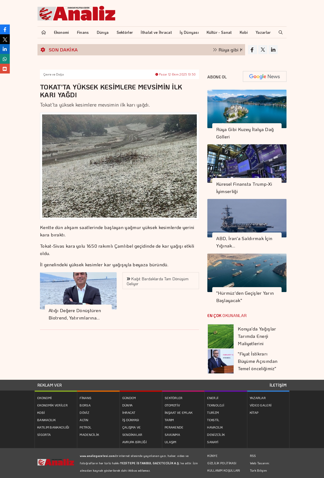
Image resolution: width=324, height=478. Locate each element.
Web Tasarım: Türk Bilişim (260, 466)
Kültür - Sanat (219, 32)
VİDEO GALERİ (261, 405)
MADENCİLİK (89, 434)
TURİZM (213, 412)
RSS (253, 455)
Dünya (103, 32)
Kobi (244, 32)
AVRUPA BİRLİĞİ (134, 442)
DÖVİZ (84, 412)
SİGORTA (44, 434)
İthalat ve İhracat (156, 32)
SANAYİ (212, 442)
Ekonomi (61, 32)
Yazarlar (263, 32)
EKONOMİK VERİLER (52, 405)
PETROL (85, 427)
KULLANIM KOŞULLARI (223, 470)
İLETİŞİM (278, 385)
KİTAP (254, 412)
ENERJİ (212, 398)
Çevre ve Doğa (53, 74)
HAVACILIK (215, 427)
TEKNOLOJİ (215, 405)
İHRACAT (129, 412)
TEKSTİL (213, 420)
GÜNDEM (129, 398)
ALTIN (84, 420)
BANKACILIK (46, 420)
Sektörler (125, 32)
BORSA (85, 405)
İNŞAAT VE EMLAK (179, 412)
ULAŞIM (170, 442)
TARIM (169, 420)
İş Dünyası (189, 32)
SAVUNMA (172, 434)
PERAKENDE (174, 427)
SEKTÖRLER (174, 398)
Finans (83, 32)
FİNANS (85, 398)
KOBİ (41, 412)
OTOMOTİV (172, 405)
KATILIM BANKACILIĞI (53, 427)
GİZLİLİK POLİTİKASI (221, 463)
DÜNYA (127, 405)
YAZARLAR (258, 398)
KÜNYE (212, 456)
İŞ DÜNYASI (130, 420)
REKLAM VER (49, 385)
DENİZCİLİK (216, 434)
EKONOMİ (44, 398)
